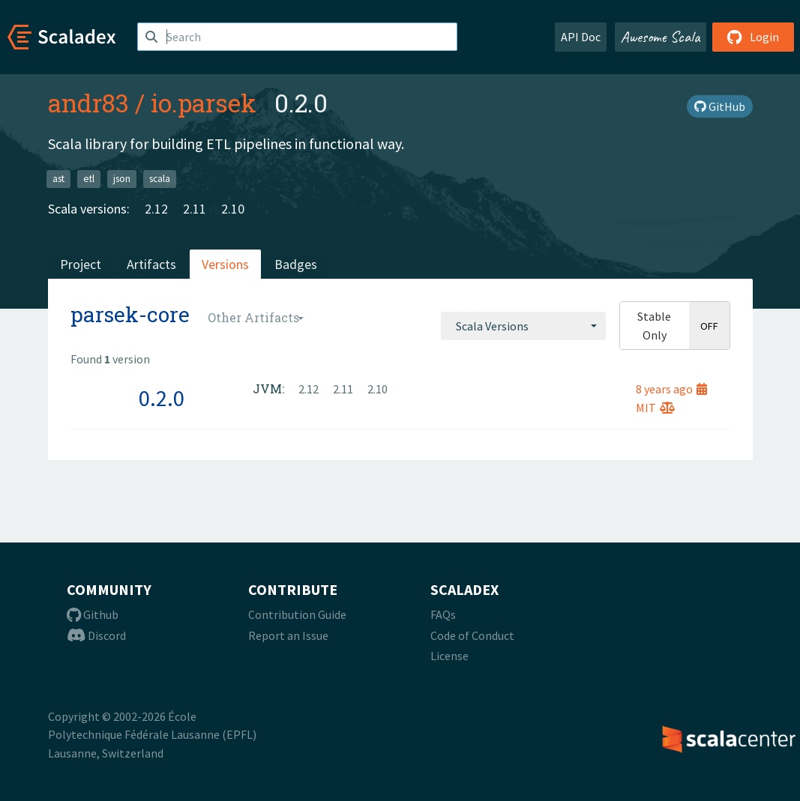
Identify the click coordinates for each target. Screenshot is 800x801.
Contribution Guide (297, 614)
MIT (655, 407)
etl (88, 178)
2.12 (156, 208)
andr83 (88, 102)
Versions (225, 264)
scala (159, 178)
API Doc (581, 36)
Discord (96, 635)
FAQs (443, 614)
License (449, 655)
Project (80, 264)
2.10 (232, 208)
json (121, 178)
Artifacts (151, 264)
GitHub (719, 106)
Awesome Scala (660, 36)
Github (92, 614)
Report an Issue (288, 635)
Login (753, 36)
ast (58, 178)
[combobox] (523, 326)
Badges (295, 264)
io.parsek (203, 102)
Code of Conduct (472, 635)
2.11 (194, 208)
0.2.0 (161, 398)
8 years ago (671, 388)
